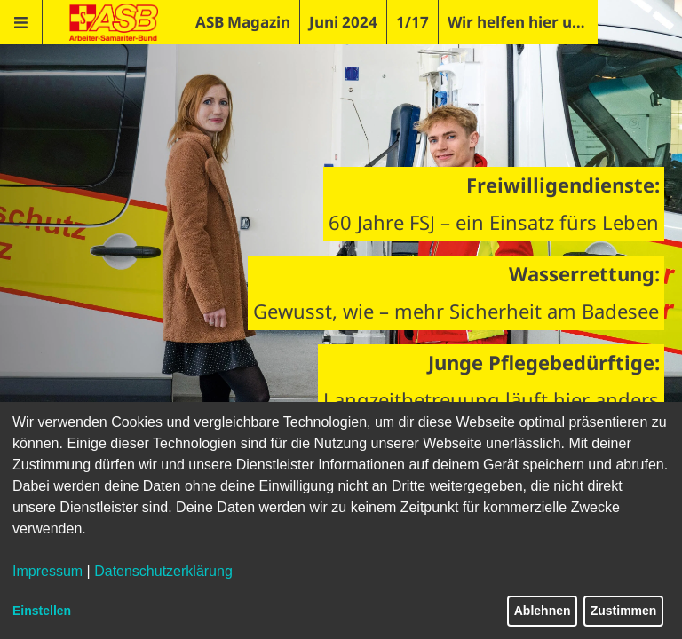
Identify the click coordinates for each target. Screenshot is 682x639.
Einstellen (41, 611)
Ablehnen (542, 611)
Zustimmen (624, 611)
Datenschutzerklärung (163, 571)
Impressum (47, 571)
